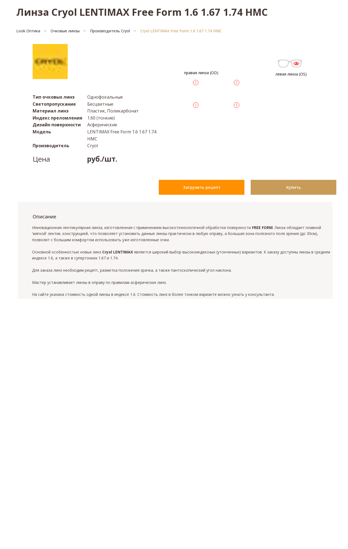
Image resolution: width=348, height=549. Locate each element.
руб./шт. (102, 159)
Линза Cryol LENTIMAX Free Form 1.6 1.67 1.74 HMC (142, 12)
